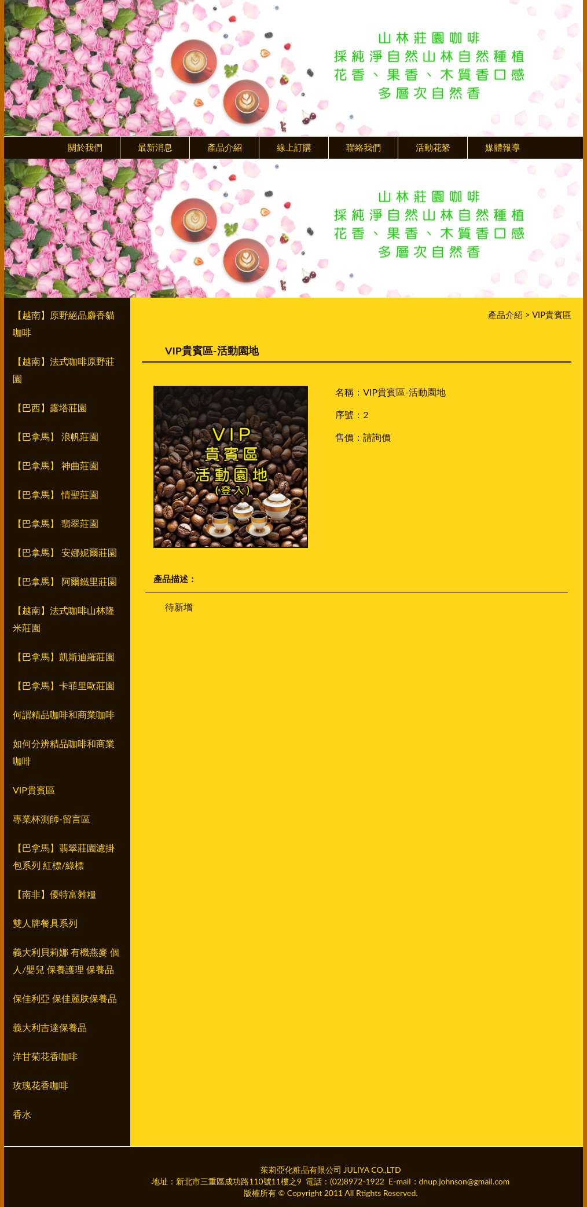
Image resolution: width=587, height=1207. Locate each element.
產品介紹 (224, 147)
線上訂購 (294, 147)
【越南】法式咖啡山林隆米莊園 (64, 619)
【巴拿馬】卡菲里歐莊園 (64, 685)
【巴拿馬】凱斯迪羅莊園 (64, 656)
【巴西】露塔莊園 (50, 407)
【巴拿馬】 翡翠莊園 (55, 523)
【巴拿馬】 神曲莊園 (55, 465)
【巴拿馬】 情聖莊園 (55, 494)
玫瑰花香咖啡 (40, 1085)
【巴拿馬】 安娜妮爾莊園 (65, 552)
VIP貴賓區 (34, 789)
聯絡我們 (363, 147)
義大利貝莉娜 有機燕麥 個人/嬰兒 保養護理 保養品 (66, 960)
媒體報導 (502, 147)
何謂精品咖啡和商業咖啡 (64, 714)
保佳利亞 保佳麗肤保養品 (65, 998)
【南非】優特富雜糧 (54, 893)
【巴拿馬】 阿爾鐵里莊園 (65, 581)
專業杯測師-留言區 (51, 818)
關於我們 (85, 147)
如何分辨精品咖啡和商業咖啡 (64, 752)
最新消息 (155, 147)
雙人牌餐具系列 (45, 922)
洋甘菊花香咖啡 (45, 1056)
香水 (22, 1114)
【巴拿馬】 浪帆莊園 (55, 436)
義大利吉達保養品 (50, 1027)
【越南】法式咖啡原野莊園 (64, 370)
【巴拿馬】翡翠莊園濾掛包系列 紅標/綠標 (64, 856)
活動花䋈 (433, 147)
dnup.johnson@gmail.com (464, 1181)
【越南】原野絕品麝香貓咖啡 (64, 323)
